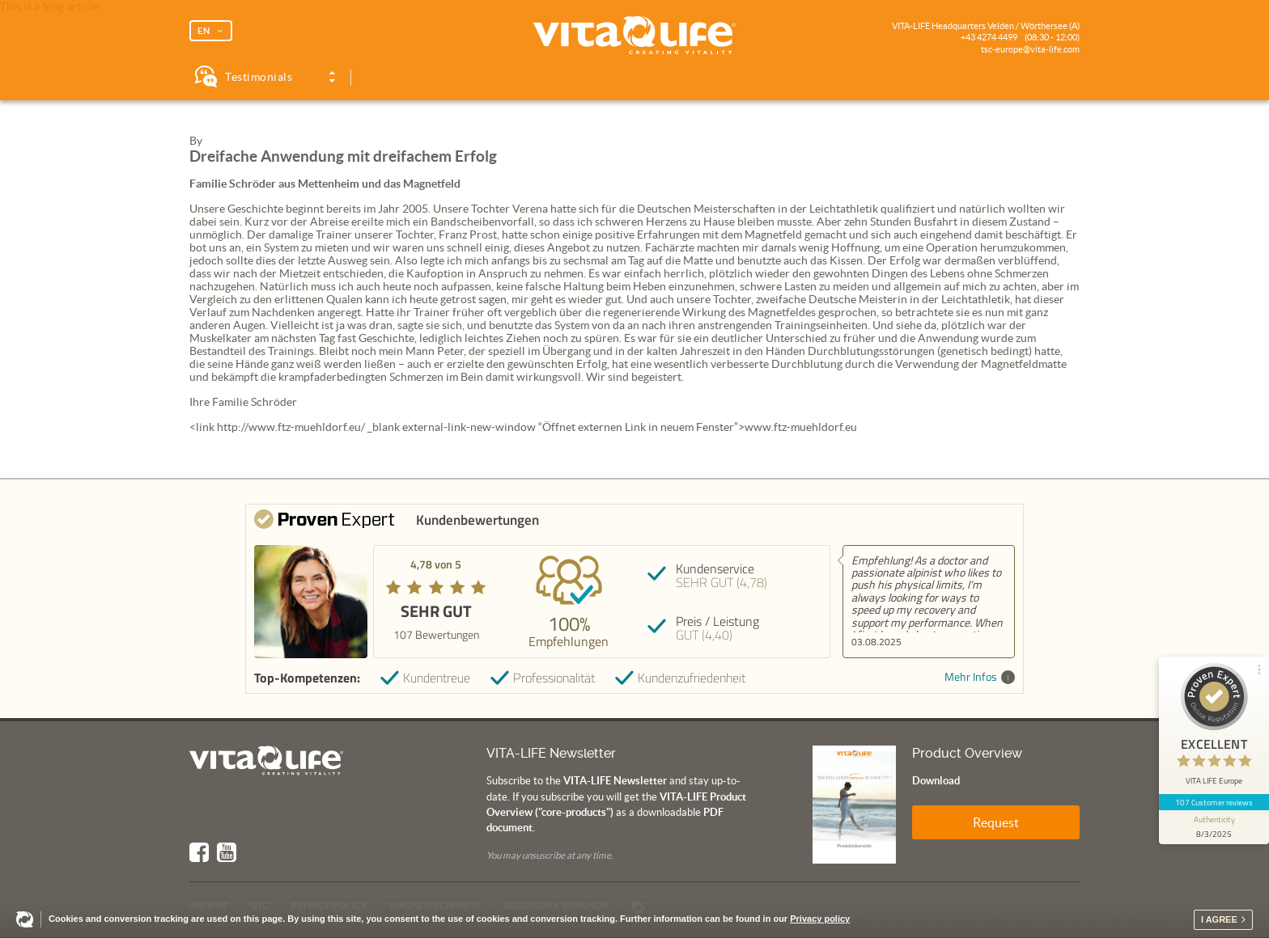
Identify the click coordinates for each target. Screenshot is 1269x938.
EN (203, 31)
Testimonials (258, 76)
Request (996, 822)
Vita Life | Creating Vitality (634, 35)
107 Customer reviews (1214, 802)
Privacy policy (820, 918)
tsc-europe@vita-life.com (1030, 49)
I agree (1219, 919)
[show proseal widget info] (1214, 827)
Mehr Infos (979, 677)
